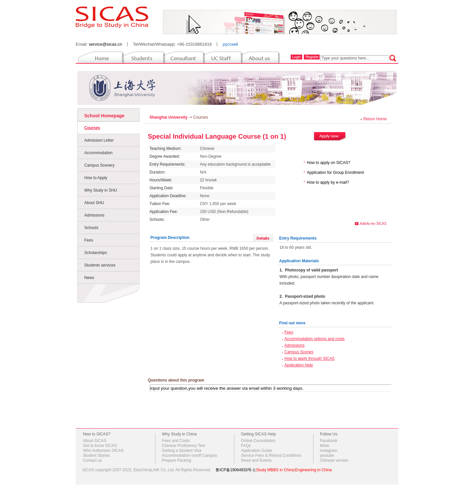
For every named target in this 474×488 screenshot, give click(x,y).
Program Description (170, 237)
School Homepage (104, 115)
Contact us (92, 460)
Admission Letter (99, 140)
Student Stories (96, 455)
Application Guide (256, 450)
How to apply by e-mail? (328, 182)
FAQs (246, 445)
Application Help (298, 365)
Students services (100, 265)
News (89, 277)
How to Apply (95, 177)
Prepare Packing (176, 460)
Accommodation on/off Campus (189, 455)
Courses (92, 128)
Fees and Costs (176, 440)
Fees (88, 240)
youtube (327, 455)
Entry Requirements (298, 238)
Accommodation (98, 153)
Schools (91, 227)
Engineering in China (313, 470)
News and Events (256, 460)
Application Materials (299, 261)
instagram (328, 450)
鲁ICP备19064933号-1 (235, 470)
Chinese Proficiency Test (183, 445)
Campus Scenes (298, 352)
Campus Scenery (99, 165)
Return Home (375, 119)
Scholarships (95, 252)
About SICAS (94, 440)
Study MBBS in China (275, 470)
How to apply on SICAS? (328, 162)
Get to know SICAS (100, 445)
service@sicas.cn (105, 44)
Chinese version (334, 460)
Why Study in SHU (100, 190)
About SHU (94, 202)
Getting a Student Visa (181, 450)
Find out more (292, 323)
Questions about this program (176, 380)
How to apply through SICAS (309, 358)
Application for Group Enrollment (335, 172)
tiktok (324, 445)
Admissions (94, 215)
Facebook (328, 440)
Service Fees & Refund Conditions (271, 455)
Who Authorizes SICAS (103, 450)
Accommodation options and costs (314, 339)
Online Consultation (258, 440)
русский (230, 44)
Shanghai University (169, 117)
